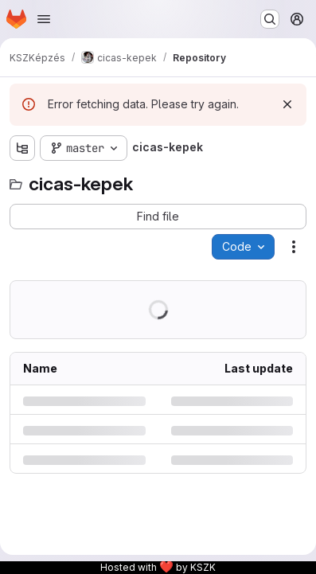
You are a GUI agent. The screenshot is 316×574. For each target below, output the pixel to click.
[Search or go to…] (269, 19)
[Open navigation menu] (44, 19)
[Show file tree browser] (22, 148)
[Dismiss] (287, 104)
